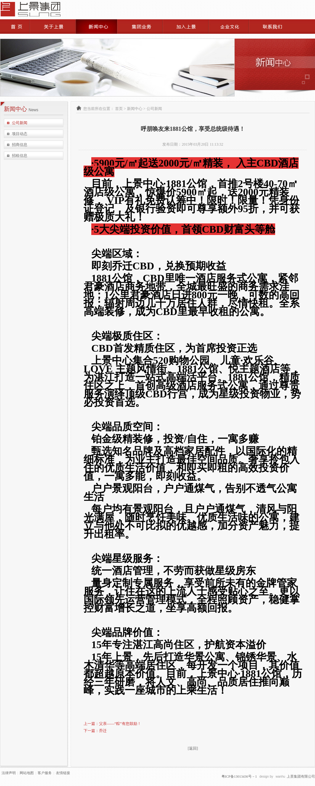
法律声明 (9, 773)
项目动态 (19, 133)
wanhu (280, 776)
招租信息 (19, 155)
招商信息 (19, 144)
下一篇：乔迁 (95, 730)
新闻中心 (134, 108)
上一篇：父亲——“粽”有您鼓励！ (112, 723)
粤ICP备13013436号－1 (239, 776)
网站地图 (27, 773)
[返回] (193, 748)
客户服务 (45, 773)
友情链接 (63, 773)
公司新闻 (19, 123)
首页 (119, 108)
